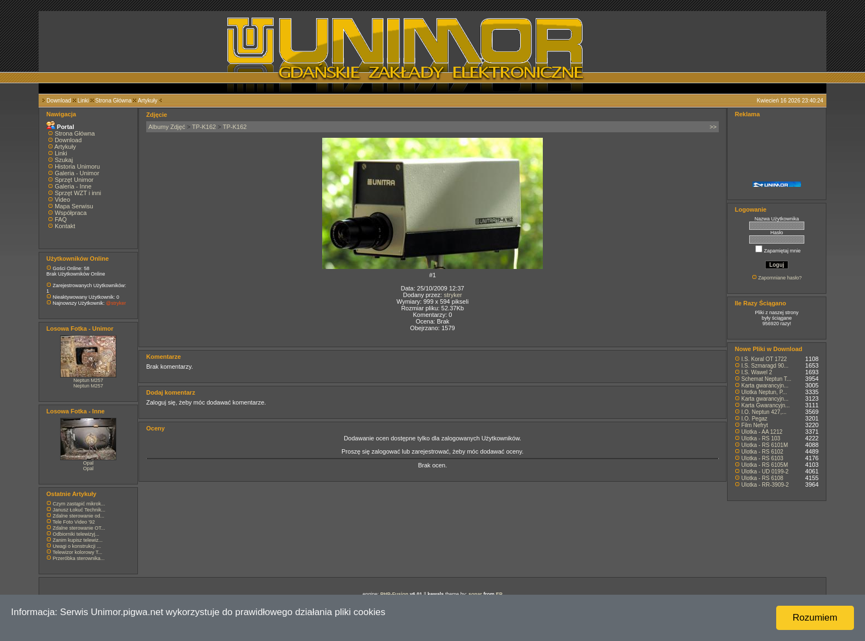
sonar (475, 594)
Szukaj (64, 160)
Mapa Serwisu (74, 206)
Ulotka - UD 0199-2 (765, 471)
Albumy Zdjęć (166, 126)
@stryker (116, 303)
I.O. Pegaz (754, 419)
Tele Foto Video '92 (73, 522)
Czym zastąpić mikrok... (79, 504)
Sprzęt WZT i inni (78, 193)
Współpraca (71, 212)
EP (499, 594)
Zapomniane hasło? (780, 278)
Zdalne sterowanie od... (79, 516)
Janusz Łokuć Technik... (79, 510)
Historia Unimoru (77, 166)
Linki (83, 101)
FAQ (61, 219)
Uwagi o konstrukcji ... (77, 546)
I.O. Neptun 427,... (764, 412)
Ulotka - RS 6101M (764, 445)
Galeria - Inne (73, 186)
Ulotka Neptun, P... (764, 392)
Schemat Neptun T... (766, 379)
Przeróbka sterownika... (79, 558)
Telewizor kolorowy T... (77, 552)
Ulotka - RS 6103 (762, 458)
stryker (453, 295)
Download (58, 101)
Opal (88, 463)
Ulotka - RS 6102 (762, 452)
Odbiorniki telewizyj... (76, 534)
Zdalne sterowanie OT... (79, 528)
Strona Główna (113, 101)
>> (713, 126)
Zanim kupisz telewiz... (78, 540)
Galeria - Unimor (77, 173)
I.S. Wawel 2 (756, 372)
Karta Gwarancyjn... (765, 405)
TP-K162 (204, 126)
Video (62, 199)
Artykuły (148, 101)
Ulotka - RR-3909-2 (765, 485)
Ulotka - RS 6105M (764, 465)
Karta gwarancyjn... (765, 386)
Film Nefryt (754, 425)
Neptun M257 (88, 380)
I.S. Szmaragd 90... (765, 366)
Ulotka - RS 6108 (762, 478)
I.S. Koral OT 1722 (764, 359)
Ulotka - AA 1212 (762, 432)
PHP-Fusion (394, 594)
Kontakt (65, 226)
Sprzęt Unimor (74, 179)
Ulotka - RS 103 (761, 438)
